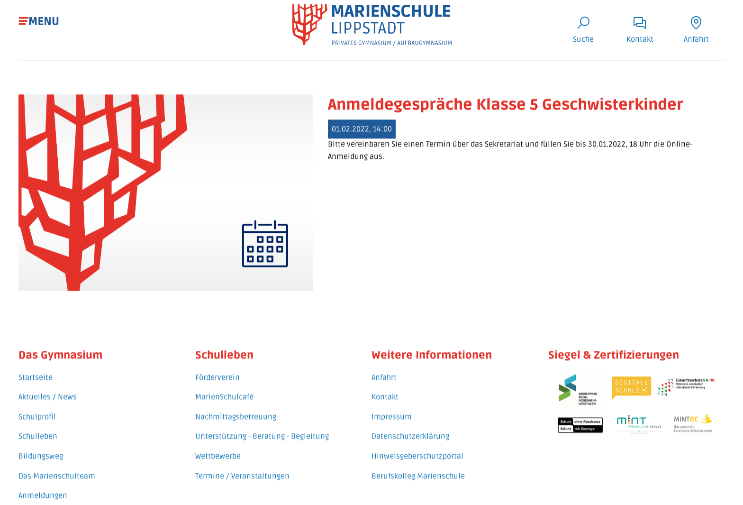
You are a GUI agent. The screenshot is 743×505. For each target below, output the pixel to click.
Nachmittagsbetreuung (235, 408)
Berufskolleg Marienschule (418, 467)
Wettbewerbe (218, 448)
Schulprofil (37, 408)
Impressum (392, 408)
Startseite (35, 369)
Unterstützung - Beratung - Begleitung (262, 428)
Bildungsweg (40, 448)
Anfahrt (384, 369)
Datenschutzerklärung (410, 428)
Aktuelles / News (47, 389)
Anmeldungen (42, 487)
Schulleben (37, 428)
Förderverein (217, 369)
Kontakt (385, 389)
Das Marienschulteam (56, 467)
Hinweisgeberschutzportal (417, 448)
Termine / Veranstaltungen (242, 467)
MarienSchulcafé (224, 389)
